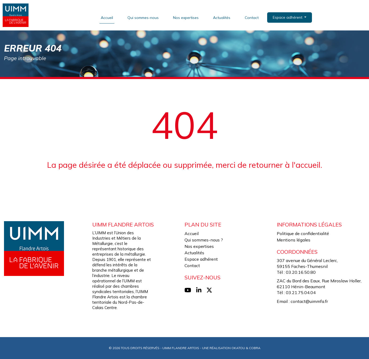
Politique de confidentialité (303, 233)
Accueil (107, 17)
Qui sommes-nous (143, 17)
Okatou (238, 348)
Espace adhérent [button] (288, 17)
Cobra (254, 348)
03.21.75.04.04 (301, 292)
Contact (252, 17)
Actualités (221, 17)
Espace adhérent (201, 259)
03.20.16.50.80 (301, 272)
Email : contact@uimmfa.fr (302, 301)
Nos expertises (186, 17)
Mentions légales (293, 240)
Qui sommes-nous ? (203, 240)
